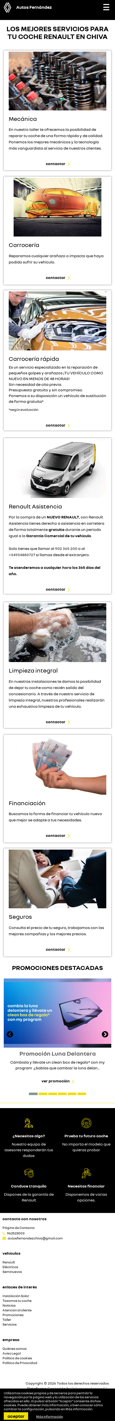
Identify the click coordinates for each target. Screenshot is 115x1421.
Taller (6, 1320)
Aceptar (15, 1416)
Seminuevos (12, 1272)
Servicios (9, 1324)
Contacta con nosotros (24, 1218)
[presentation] (10, 1035)
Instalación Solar (15, 1296)
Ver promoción (56, 1080)
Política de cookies (17, 1358)
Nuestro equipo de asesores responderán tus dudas (28, 1150)
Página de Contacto (18, 1228)
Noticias (9, 1305)
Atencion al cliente (17, 1310)
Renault (8, 1262)
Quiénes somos (14, 1349)
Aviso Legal (11, 1353)
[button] (33, 1093)
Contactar (55, 163)
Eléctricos (10, 1267)
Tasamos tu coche (17, 1301)
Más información (78, 1409)
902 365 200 (66, 548)
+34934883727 (22, 554)
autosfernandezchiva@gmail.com (35, 1238)
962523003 (15, 1233)
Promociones (13, 1315)
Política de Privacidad (19, 1363)
